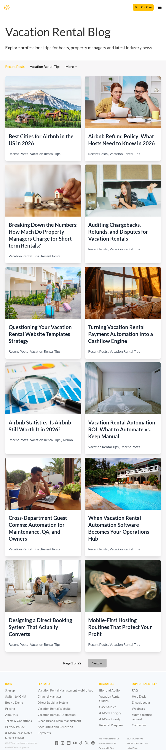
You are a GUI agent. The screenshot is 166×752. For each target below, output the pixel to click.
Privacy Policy (14, 727)
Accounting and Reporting (55, 727)
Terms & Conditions (18, 721)
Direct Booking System (53, 702)
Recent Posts (15, 66)
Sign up (10, 690)
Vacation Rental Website (54, 708)
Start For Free (143, 7)
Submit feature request (142, 717)
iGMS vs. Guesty (110, 719)
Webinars (138, 708)
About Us (11, 714)
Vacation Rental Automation (57, 714)
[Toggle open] (159, 7)
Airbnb (67, 440)
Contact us (139, 725)
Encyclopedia (141, 702)
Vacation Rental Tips (45, 66)
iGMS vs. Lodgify (110, 713)
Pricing (10, 708)
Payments (44, 733)
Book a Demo (14, 702)
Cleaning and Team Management (59, 721)
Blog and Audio (109, 690)
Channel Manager (49, 696)
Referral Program (111, 725)
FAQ (135, 690)
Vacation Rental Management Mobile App (65, 690)
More (71, 66)
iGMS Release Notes (18, 733)
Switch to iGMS (15, 696)
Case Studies (107, 707)
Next (97, 663)
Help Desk (139, 696)
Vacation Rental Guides (109, 699)
